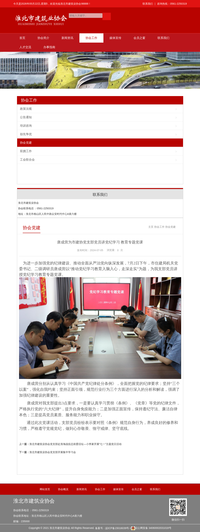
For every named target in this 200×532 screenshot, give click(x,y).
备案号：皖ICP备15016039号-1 (113, 528)
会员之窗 (139, 37)
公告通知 (26, 117)
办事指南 (49, 47)
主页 (150, 226)
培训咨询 (26, 125)
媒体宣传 (115, 37)
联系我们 (148, 3)
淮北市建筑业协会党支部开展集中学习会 (52, 452)
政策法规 (26, 108)
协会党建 (26, 142)
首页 (22, 37)
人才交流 (25, 47)
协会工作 (91, 37)
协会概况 (63, 489)
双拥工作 (26, 151)
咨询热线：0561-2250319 (172, 3)
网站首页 (45, 489)
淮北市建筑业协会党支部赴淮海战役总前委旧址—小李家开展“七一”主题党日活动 (75, 444)
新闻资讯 (67, 37)
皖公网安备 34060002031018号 (151, 528)
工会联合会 (27, 159)
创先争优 (26, 134)
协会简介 (43, 37)
